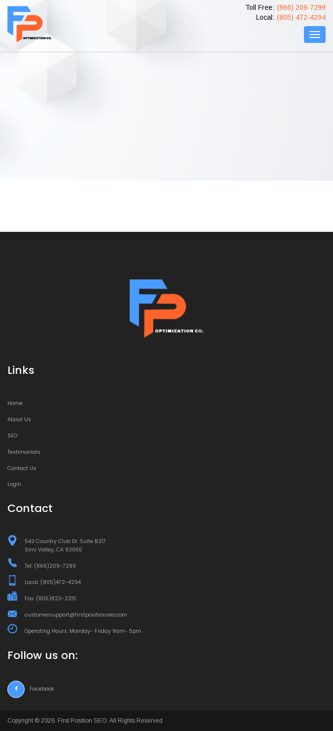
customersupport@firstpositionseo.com (76, 615)
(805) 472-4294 (301, 17)
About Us (19, 419)
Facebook (30, 689)
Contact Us (21, 468)
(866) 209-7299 (301, 7)
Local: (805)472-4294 (53, 582)
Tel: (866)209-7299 (50, 566)
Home (15, 403)
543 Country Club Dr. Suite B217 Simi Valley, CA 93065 (65, 545)
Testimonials (23, 452)
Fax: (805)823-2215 (50, 598)
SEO (12, 435)
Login (14, 484)
